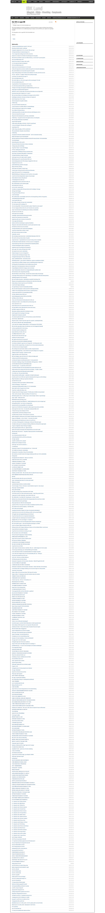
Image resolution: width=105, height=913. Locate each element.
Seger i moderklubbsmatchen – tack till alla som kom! (21, 258)
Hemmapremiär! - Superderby (17, 767)
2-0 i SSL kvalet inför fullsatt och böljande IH (19, 63)
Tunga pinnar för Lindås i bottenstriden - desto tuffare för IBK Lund (23, 495)
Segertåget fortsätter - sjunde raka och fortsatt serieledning (22, 748)
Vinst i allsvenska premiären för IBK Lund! (19, 435)
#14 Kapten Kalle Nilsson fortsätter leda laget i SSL (21, 52)
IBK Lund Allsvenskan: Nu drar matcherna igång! (20, 183)
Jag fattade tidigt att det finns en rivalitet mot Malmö (21, 484)
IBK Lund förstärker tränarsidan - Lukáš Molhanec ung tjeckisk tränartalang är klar (26, 279)
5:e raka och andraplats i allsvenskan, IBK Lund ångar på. (22, 125)
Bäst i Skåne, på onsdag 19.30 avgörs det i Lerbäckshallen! (22, 202)
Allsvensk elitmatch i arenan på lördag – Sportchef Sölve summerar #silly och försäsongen (27, 273)
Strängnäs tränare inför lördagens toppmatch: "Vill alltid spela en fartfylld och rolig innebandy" (28, 392)
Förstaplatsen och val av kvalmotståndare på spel (20, 636)
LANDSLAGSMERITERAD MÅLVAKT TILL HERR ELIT (20, 773)
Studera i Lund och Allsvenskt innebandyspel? (20, 621)
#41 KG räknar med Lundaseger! (17, 508)
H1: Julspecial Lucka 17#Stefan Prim (18, 805)
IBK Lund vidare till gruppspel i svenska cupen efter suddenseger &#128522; (25, 288)
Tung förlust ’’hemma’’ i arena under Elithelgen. (20, 147)
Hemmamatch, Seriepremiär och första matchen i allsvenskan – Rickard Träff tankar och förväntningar (29, 566)
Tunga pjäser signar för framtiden (18, 743)
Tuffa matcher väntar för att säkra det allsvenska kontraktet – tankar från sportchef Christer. (28, 493)
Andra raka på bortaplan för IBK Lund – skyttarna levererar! (22, 427)
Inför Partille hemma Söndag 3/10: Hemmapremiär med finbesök (23, 679)
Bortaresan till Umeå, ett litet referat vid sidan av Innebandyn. (22, 144)
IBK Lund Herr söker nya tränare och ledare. (19, 232)
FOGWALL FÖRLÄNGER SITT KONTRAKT (19, 613)
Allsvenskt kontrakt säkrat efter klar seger (19, 335)
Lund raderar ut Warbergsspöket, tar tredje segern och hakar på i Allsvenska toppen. (26, 422)
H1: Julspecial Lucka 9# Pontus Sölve (18, 820)
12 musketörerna (15, 446)
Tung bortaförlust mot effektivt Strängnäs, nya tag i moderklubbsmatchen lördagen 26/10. (27, 262)
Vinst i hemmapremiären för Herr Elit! (18, 846)
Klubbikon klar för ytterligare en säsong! (19, 442)
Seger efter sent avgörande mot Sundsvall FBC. (20, 217)
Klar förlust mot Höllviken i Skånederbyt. (19, 540)
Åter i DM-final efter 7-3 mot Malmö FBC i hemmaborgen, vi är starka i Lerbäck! (25, 497)
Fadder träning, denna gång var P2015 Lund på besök (21, 129)
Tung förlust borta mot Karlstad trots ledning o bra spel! (21, 530)
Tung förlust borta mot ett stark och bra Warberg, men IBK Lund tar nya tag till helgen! (27, 512)
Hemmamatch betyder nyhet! (17, 649)
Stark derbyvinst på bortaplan (17, 752)
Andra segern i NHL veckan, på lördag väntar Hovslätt (21, 249)
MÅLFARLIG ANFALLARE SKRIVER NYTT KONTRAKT (20, 790)
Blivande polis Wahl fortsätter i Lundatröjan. (19, 48)
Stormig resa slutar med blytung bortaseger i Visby (21, 254)
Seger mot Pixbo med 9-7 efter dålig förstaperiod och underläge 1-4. (23, 643)
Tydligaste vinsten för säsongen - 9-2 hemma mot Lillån (21, 352)
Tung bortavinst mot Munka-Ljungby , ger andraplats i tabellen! (23, 754)
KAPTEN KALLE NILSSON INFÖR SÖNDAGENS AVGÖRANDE (22, 341)
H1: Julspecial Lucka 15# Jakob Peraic (18, 808)
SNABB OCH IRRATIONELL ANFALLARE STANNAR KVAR (21, 698)
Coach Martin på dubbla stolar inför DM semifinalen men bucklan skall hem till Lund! (26, 367)
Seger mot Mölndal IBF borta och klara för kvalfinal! (21, 630)
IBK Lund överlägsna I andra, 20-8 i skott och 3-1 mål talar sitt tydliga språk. (25, 356)
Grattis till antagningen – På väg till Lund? (19, 384)
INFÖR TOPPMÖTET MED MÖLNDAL (18, 675)
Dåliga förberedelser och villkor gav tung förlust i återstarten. (22, 378)
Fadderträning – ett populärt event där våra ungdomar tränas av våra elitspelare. (26, 117)
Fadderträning (14, 132)
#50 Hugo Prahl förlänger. (16, 191)
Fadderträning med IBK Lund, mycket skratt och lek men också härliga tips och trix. (26, 112)
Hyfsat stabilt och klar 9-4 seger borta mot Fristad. (20, 388)
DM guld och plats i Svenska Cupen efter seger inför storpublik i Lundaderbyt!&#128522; (27, 320)
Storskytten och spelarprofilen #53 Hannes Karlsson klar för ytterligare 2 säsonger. (26, 189)
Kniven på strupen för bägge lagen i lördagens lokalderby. (22, 534)
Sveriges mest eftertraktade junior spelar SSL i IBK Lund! (22, 46)
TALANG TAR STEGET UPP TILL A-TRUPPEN (19, 459)
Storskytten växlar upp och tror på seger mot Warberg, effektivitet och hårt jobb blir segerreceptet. (29, 423)
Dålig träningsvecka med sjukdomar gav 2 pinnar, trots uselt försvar (23, 420)
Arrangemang (56, 1)
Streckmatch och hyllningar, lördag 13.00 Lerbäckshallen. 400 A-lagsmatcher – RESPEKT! (27, 361)
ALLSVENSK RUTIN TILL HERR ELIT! (18, 857)
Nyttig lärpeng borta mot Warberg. (18, 581)
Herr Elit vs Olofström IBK (16, 872)
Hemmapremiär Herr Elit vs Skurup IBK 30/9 (19, 848)
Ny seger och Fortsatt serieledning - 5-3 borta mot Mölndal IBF (22, 638)
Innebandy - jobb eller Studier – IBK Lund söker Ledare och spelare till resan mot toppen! (27, 472)
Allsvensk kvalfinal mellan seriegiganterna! (19, 628)
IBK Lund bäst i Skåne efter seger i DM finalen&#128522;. (21, 322)
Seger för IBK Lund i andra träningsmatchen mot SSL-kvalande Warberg (24, 688)
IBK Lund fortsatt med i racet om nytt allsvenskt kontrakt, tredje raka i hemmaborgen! (26, 521)
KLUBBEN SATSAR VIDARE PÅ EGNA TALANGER (20, 775)
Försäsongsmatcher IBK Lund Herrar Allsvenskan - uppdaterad (22, 591)
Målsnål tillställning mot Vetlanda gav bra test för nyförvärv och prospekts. (25, 174)
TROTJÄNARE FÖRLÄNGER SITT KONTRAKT (19, 585)
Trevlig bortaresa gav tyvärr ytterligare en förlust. (20, 410)
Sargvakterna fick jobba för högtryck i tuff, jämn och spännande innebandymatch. (26, 510)
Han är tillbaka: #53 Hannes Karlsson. (18, 110)
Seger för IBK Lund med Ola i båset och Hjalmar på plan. (21, 538)
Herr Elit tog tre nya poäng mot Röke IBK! (19, 839)
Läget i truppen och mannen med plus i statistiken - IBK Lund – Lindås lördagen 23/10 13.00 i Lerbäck (29, 547)
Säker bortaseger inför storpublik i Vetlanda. (19, 100)
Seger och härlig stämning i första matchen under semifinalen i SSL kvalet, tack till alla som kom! (28, 72)
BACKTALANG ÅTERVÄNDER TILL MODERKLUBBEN (20, 726)
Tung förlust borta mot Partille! (17, 546)
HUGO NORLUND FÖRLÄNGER (17, 694)
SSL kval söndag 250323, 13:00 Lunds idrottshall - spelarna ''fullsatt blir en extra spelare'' (27, 206)
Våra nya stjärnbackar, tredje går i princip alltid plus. (21, 130)
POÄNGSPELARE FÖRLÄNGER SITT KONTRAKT (20, 795)
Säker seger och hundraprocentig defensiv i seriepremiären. (22, 153)
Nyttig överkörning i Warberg (17, 166)
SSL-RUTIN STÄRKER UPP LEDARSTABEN (19, 562)
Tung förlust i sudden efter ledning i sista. (19, 390)
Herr (24, 1)
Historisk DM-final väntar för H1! (17, 658)
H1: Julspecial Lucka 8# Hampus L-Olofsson (19, 822)
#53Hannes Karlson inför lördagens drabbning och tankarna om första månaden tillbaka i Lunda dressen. (30, 527)
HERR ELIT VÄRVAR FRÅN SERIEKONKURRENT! (20, 855)
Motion (41, 1)
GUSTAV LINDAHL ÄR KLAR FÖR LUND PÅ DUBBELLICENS (21, 363)
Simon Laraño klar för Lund (16, 303)
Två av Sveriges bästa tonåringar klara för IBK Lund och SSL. (22, 53)
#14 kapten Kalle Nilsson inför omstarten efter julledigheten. (22, 228)
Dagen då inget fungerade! (16, 121)
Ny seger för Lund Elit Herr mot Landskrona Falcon (20, 899)
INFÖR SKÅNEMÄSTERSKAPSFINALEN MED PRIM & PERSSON (22, 474)
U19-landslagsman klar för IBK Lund (18, 179)
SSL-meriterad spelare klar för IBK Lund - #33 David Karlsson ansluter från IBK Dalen (26, 316)
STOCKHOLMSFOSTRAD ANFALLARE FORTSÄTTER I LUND (22, 731)
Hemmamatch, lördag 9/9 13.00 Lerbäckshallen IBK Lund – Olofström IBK (24, 448)
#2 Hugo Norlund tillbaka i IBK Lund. (18, 192)
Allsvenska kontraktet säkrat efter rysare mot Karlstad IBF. (22, 478)
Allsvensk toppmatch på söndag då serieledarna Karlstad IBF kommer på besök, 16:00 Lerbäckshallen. (29, 138)
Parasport (48, 1)
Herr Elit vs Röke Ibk (15, 869)
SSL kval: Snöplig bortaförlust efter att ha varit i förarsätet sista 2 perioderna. (25, 207)
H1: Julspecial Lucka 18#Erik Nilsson (18, 803)
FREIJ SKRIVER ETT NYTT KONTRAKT (18, 611)
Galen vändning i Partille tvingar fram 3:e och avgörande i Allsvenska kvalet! (25, 624)
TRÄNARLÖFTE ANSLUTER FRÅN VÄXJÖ (19, 576)
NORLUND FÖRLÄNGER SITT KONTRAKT (19, 600)
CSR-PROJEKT (64, 1)
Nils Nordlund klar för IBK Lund (17, 185)
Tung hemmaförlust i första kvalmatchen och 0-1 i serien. (21, 83)
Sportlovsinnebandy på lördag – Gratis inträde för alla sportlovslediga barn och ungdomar (27, 350)
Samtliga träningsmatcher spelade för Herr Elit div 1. (21, 891)
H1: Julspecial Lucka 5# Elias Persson (18, 827)
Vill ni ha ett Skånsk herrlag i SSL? (18, 59)
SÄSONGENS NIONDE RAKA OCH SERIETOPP (19, 709)
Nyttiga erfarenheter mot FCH (17, 685)
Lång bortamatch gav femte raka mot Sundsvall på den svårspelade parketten (25, 243)
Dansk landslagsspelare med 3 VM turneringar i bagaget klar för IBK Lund (24, 160)
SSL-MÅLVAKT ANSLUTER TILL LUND (18, 333)
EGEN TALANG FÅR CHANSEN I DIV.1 (18, 724)
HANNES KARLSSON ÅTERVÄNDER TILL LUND (20, 536)
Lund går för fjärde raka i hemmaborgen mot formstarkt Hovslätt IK (23, 517)
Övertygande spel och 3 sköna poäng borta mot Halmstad (22, 668)
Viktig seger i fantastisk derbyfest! (18, 487)
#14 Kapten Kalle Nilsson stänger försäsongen (20, 155)
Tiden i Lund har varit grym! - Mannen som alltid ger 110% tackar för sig (24, 393)
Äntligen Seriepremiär (15, 769)
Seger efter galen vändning (16, 662)
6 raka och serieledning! (16, 750)
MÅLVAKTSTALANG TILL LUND (17, 716)
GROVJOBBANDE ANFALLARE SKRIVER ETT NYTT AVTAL (21, 701)
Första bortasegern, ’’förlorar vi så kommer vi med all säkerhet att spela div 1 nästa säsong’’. (28, 485)
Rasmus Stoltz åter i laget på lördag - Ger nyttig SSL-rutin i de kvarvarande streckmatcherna (28, 345)
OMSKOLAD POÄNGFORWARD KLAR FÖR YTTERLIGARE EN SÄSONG (23, 700)
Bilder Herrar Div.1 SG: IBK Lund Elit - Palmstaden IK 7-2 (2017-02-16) (23, 904)
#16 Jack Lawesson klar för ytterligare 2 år (19, 204)
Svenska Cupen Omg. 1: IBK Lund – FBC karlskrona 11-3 (21, 579)
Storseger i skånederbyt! (16, 669)
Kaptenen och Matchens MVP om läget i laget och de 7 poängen (23, 745)
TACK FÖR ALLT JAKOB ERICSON (17, 318)
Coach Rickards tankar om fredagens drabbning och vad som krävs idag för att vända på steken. (28, 568)
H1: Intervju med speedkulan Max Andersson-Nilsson (21, 910)
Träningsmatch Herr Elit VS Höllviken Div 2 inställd (20, 897)
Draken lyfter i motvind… (16, 234)
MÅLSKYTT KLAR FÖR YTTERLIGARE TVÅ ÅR (19, 741)
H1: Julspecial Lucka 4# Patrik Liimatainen (19, 829)
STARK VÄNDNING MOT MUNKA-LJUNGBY (19, 762)
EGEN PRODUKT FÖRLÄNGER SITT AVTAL (19, 470)
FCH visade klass (15, 906)
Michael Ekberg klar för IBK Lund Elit (18, 142)
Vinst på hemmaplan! (15, 140)
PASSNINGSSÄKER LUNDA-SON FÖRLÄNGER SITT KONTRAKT (22, 735)
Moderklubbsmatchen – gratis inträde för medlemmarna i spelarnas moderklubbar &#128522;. (28, 260)
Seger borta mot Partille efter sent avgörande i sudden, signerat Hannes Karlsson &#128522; (28, 407)
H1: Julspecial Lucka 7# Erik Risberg (18, 824)
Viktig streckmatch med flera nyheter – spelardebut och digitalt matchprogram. (25, 375)
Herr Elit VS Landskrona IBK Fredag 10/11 (19, 878)
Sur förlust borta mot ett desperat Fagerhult (19, 346)
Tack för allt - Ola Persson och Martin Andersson (20, 557)
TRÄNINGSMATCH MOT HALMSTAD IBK (19, 577)
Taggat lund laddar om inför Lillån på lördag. (19, 354)
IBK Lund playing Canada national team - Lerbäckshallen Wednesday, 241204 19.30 (26, 236)
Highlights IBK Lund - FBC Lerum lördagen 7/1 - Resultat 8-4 (22, 519)
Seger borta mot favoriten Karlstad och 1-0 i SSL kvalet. (21, 67)
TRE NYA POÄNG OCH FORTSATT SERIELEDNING (20, 651)
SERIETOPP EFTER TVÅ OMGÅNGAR (18, 713)
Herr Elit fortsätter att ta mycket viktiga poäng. (20, 865)
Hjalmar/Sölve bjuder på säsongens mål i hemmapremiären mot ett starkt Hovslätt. (26, 429)
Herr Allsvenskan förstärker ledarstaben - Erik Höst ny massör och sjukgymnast (25, 241)
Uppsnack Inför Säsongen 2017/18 (18, 889)
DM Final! (13, 476)
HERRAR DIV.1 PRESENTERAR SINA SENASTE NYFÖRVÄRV (22, 653)
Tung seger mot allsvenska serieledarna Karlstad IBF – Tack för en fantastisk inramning (27, 134)
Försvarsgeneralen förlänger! (17, 647)
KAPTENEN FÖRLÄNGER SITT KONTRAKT (19, 793)
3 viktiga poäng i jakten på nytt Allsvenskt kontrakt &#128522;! (22, 371)
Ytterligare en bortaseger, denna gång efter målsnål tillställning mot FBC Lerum (25, 87)
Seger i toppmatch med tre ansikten (18, 660)
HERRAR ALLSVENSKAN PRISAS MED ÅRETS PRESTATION (22, 604)
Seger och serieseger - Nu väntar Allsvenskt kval (20, 634)
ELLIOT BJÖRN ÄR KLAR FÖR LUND (18, 683)
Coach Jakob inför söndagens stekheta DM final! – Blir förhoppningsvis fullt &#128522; (27, 324)
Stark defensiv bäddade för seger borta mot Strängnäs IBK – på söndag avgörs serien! (27, 343)
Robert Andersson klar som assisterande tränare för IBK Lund (22, 305)
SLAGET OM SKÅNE (15, 686)
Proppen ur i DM (15, 666)
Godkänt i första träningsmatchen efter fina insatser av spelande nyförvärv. (25, 290)
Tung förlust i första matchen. (17, 570)
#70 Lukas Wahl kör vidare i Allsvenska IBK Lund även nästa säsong (23, 307)
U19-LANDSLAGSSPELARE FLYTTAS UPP (19, 589)
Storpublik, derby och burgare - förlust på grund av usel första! (23, 414)
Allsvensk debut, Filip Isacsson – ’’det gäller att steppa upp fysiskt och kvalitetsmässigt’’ (27, 431)
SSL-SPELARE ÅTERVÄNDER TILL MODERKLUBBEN (20, 469)
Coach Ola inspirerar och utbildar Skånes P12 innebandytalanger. (23, 106)
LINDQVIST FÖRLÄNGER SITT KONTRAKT (19, 463)
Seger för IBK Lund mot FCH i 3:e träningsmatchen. (20, 172)
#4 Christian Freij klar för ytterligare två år (19, 330)
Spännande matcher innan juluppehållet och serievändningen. (22, 405)
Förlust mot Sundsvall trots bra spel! (18, 114)
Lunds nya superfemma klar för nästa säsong (19, 328)
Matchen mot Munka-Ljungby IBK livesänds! (19, 884)
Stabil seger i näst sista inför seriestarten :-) (19, 444)
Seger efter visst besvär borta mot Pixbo (19, 671)
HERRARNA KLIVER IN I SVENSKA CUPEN (19, 583)
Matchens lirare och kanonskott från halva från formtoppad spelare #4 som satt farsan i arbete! (28, 499)
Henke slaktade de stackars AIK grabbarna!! (19, 177)
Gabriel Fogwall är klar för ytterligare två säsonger (20, 313)
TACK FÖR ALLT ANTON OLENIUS (17, 720)
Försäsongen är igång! (16, 715)
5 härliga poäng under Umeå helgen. (18, 145)
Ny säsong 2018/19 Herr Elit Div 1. (18, 850)
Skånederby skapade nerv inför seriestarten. (19, 277)
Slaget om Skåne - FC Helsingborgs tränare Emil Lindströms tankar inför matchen (26, 574)
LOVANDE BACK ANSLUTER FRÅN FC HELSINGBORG (21, 564)
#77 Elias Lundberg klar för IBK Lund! (18, 149)
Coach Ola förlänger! (15, 194)
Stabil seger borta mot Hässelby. (17, 213)
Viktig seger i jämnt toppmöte (17, 673)
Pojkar (35, 1)
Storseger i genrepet (15, 438)
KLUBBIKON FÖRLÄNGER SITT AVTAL (18, 598)
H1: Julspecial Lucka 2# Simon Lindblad (19, 833)
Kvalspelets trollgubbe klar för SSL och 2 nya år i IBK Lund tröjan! (23, 50)
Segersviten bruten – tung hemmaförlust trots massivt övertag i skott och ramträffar (26, 239)
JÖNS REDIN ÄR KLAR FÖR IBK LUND (18, 198)
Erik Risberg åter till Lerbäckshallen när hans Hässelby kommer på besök (24, 264)
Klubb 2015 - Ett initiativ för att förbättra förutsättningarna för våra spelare (25, 55)
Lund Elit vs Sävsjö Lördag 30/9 (17, 887)
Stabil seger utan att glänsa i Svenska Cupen (19, 168)
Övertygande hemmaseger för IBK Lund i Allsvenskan (21, 256)
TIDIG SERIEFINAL (15, 711)
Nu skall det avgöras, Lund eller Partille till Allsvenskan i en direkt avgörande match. (26, 623)
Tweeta (14, 38)
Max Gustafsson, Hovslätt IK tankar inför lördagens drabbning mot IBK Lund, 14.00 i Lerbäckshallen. (29, 453)
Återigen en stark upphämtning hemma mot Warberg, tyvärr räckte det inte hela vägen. (26, 281)
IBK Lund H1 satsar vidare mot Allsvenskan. (19, 737)
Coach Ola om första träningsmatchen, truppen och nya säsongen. (23, 175)
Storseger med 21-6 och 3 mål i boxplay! (19, 639)
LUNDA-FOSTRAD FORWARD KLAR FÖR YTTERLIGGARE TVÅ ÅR (22, 705)
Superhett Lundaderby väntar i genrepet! (19, 440)
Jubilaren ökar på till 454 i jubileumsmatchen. (20, 358)
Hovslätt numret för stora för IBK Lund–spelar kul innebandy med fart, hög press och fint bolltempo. (29, 376)
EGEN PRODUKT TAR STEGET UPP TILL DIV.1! (19, 859)
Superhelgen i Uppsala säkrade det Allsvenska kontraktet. (22, 215)
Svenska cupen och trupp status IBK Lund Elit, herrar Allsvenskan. (23, 170)
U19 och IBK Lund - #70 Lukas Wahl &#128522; (20, 373)
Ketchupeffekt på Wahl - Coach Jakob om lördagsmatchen (22, 403)
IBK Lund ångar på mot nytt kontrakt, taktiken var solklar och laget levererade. (25, 348)
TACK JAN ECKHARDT (16, 728)
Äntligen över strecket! (16, 482)
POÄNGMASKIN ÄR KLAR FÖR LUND (18, 778)
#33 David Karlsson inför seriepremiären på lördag (20, 271)
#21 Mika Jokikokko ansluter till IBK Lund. (19, 294)
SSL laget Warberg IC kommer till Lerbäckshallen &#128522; (22, 286)
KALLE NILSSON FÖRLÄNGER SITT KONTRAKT (20, 592)
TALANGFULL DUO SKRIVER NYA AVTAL (18, 777)
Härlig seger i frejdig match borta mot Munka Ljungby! (21, 664)
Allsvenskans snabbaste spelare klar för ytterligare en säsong (22, 311)
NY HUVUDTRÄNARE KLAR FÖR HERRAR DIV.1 (20, 799)
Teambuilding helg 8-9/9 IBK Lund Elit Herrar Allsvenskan (21, 437)
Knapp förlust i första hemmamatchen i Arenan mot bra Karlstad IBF (23, 266)
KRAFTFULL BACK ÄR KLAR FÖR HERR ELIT (19, 780)
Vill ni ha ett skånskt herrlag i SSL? (18, 82)
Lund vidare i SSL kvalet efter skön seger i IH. (20, 76)
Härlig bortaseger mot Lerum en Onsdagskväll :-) (20, 253)
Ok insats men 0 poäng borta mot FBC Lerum (19, 555)
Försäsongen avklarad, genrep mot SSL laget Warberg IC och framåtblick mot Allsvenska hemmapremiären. (30, 275)
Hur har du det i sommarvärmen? (17, 187)
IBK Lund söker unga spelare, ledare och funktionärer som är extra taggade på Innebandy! (27, 326)
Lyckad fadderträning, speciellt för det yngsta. (20, 164)
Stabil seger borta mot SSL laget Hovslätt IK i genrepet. (21, 157)
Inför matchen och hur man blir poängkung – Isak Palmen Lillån (23, 506)
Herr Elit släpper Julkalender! (17, 837)
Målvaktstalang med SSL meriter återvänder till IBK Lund (21, 159)
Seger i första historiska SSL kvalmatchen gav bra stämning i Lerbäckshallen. (25, 209)
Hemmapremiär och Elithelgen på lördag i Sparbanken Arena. (22, 151)
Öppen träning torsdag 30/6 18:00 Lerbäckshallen (20, 606)
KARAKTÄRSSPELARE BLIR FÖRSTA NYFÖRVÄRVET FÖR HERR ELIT (23, 782)
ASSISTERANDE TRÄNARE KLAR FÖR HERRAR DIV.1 (20, 797)
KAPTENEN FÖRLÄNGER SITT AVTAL (18, 615)
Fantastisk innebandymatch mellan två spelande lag (21, 245)
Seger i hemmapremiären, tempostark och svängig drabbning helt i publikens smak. (26, 269)
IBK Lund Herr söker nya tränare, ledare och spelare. (21, 237)
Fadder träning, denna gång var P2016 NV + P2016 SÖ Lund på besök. (24, 123)
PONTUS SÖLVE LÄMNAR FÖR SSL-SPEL (19, 696)
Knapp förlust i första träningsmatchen (18, 587)
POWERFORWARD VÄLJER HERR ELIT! (18, 852)
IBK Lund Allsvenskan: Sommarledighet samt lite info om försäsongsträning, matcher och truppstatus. (29, 196)
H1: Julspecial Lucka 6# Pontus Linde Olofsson (20, 825)
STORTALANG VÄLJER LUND (17, 722)
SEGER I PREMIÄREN (15, 681)
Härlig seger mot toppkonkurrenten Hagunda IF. (20, 89)
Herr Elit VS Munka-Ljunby (16, 870)
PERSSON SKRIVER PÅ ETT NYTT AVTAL (19, 602)
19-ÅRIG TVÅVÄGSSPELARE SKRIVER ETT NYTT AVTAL (21, 703)
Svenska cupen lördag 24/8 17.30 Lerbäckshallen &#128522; (22, 292)
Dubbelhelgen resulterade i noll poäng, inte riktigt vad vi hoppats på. (24, 97)
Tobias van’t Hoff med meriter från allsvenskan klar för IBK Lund (23, 299)
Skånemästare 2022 (15, 619)
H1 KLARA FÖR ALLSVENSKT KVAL (18, 747)
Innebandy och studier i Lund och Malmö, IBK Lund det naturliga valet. (24, 301)
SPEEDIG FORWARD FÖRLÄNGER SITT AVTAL (19, 733)
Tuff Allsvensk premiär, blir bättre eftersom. (19, 559)
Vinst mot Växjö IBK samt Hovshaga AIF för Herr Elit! (21, 842)
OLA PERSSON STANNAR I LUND (17, 467)
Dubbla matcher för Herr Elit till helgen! (18, 876)
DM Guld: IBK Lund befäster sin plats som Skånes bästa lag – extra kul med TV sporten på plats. (28, 57)
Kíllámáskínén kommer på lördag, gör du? (19, 399)
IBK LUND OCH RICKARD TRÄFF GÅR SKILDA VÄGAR (21, 544)
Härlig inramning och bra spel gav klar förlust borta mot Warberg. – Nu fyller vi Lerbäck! (27, 369)
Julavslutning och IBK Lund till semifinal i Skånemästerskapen (22, 382)
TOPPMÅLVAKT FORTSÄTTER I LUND (18, 617)
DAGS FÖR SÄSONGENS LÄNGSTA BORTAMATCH (20, 760)
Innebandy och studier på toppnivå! (18, 337)
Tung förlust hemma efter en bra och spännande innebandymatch (23, 515)
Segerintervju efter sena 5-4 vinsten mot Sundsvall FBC (21, 219)
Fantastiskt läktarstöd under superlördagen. (19, 500)
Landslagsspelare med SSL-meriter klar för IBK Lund (21, 181)
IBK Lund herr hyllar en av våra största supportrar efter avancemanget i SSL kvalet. (26, 80)
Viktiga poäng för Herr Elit (16, 863)
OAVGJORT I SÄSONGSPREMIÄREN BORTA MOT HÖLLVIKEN (22, 690)
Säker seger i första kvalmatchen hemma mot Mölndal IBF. (22, 632)
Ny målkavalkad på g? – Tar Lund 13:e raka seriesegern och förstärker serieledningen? (27, 645)
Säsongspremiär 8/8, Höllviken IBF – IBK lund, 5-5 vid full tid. (22, 457)
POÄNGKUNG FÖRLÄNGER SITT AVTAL (18, 461)
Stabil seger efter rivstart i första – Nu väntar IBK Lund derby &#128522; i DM (25, 408)
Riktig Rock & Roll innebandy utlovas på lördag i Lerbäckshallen (23, 115)
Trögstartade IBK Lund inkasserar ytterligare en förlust (21, 412)
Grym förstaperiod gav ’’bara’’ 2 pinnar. (18, 98)
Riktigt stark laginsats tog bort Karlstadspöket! (20, 136)
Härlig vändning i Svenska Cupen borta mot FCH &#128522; (22, 283)
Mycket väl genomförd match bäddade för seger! (20, 867)
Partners (79, 1)
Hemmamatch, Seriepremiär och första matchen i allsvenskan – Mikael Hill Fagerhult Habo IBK (28, 561)
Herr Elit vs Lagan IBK (18, 22)
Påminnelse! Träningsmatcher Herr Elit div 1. (19, 893)
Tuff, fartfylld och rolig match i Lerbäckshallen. (20, 450)
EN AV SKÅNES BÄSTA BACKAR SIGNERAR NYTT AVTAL (21, 786)
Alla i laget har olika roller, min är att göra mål (20, 339)
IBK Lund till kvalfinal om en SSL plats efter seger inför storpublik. (23, 70)
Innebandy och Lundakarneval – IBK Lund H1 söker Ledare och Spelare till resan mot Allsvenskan (28, 707)
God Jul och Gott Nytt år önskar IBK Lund (19, 104)
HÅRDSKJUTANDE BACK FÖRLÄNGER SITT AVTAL (20, 788)
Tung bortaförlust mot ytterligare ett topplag (19, 529)
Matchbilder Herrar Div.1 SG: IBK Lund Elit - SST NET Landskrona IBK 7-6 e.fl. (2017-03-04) (27, 902)
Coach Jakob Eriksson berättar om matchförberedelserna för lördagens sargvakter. (26, 551)
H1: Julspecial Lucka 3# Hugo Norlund (18, 831)
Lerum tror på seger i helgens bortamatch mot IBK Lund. (21, 525)
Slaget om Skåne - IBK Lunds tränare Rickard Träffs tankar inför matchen (24, 572)
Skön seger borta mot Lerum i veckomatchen (19, 251)
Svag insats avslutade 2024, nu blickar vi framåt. (20, 230)
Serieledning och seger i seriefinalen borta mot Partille (21, 656)
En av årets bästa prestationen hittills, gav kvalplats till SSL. (22, 85)
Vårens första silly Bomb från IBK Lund (18, 654)
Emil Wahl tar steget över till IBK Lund (18, 309)
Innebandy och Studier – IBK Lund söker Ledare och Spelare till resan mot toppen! (26, 626)
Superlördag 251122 (15, 127)
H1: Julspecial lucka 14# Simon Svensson (19, 810)
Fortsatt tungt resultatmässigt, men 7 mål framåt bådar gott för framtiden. (24, 549)
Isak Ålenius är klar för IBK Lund (17, 298)
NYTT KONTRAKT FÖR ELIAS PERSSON (18, 465)
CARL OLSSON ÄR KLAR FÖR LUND (18, 692)
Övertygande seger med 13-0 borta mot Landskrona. (21, 641)
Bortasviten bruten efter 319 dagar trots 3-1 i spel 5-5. (21, 93)
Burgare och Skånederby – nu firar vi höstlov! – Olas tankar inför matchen (24, 418)
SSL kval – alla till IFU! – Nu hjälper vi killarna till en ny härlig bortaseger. (24, 74)
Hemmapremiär (14, 455)
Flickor (29, 1)
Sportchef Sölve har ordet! (16, 380)
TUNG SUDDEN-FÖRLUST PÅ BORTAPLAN (19, 763)
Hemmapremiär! (14, 433)
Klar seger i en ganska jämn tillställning (18, 677)
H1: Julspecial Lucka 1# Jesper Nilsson (19, 835)
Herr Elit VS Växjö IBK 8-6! (16, 880)
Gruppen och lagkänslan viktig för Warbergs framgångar (21, 425)
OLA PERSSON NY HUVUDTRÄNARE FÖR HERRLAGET (21, 542)
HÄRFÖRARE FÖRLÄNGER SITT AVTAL (18, 718)
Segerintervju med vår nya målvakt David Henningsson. (21, 247)
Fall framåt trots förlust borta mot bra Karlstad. (20, 226)
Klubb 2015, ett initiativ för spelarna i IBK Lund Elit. (20, 61)
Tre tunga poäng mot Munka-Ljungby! (18, 882)
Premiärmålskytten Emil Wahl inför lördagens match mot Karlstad (23, 268)
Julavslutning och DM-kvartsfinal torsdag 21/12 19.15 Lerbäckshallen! (24, 386)
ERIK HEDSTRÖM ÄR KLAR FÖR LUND (18, 594)
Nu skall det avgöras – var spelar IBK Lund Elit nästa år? (21, 365)
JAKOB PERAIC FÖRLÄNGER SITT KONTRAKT (19, 609)
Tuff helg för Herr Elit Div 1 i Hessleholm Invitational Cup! (22, 895)
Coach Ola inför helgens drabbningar (18, 284)
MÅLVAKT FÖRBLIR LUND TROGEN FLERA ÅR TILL (20, 739)
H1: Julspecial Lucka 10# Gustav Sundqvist (19, 818)
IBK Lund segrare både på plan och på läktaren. (20, 119)
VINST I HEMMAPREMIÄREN (17, 765)
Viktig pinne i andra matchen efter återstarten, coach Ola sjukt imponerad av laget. (26, 224)
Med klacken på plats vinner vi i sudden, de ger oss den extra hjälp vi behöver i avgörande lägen (28, 395)
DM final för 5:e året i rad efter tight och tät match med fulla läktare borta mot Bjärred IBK (27, 91)
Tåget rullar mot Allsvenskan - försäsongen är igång (21, 792)
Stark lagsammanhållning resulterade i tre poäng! (20, 886)
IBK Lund (14, 1)
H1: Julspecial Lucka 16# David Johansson (19, 807)
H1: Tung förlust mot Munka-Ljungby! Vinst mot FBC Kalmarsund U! (23, 840)
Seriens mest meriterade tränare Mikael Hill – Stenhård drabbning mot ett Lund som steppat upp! (28, 401)
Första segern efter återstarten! (17, 221)
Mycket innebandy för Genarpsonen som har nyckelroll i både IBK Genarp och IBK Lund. (27, 416)
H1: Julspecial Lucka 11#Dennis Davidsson (19, 816)
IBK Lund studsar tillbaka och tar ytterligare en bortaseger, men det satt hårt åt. (25, 95)
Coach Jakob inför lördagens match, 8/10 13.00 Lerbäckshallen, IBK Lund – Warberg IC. (27, 553)
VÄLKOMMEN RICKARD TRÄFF (17, 608)
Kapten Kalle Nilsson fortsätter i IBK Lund (19, 331)
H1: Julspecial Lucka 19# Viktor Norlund (19, 801)
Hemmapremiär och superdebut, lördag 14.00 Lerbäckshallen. (22, 452)
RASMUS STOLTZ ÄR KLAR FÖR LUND (18, 596)
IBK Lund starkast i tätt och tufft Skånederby (19, 532)
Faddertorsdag (14, 102)
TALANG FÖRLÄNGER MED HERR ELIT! (18, 854)
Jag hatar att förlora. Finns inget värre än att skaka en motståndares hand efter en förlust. (27, 504)
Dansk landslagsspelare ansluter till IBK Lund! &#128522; (22, 296)
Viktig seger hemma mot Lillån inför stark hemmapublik (21, 502)
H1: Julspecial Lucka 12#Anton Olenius (19, 814)
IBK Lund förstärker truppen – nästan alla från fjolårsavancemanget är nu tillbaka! (26, 523)
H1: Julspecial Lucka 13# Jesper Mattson (19, 812)
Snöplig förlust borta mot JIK (17, 162)
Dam (19, 1)
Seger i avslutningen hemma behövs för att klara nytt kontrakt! (22, 480)
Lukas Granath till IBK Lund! (16, 200)
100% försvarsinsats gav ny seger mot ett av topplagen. (21, 108)
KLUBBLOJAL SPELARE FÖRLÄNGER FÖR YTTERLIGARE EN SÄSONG (23, 784)
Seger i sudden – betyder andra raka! (18, 397)
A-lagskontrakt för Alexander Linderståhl (19, 314)
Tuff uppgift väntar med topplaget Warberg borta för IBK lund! (23, 514)
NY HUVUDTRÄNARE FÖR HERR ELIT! (18, 861)
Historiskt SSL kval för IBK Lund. (17, 211)
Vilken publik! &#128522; (16, 489)
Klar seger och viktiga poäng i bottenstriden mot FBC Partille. (22, 491)
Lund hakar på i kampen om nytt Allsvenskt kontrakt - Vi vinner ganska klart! (25, 360)
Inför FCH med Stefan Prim (16, 908)
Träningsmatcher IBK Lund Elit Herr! (18, 901)
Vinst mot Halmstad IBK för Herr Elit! (18, 844)
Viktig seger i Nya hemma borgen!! (18, 756)
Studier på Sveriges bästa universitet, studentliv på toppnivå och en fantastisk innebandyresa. (28, 68)
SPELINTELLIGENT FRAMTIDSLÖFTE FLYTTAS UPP (20, 771)
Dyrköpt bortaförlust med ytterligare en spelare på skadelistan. (23, 222)
